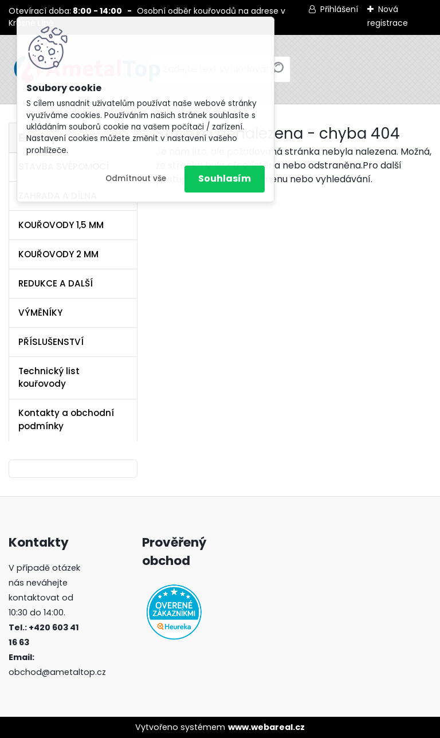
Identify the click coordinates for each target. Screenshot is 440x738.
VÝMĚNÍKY (40, 313)
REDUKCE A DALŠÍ (55, 283)
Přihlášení (339, 9)
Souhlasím (224, 178)
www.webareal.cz (266, 727)
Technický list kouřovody (49, 377)
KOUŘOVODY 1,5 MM (61, 225)
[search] (277, 73)
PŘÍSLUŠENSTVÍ (51, 342)
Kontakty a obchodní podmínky (66, 419)
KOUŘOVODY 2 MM (58, 254)
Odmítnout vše (135, 178)
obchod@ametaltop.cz (57, 672)
